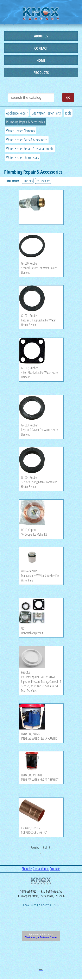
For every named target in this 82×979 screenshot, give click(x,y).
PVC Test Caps (43, 181)
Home (41, 60)
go (68, 97)
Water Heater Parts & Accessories (26, 139)
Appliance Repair (16, 113)
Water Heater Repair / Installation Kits (30, 148)
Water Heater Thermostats (22, 157)
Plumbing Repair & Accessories (25, 122)
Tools (68, 113)
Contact (41, 48)
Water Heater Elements (20, 131)
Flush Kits (28, 181)
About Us (41, 35)
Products (41, 72)
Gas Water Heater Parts (46, 113)
